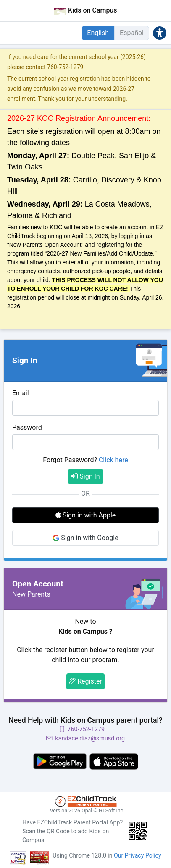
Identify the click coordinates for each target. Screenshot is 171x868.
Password (27, 427)
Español (132, 33)
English (98, 33)
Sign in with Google (85, 538)
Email (20, 393)
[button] (159, 32)
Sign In (85, 476)
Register (85, 681)
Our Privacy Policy (137, 855)
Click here (113, 460)
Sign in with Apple (85, 515)
